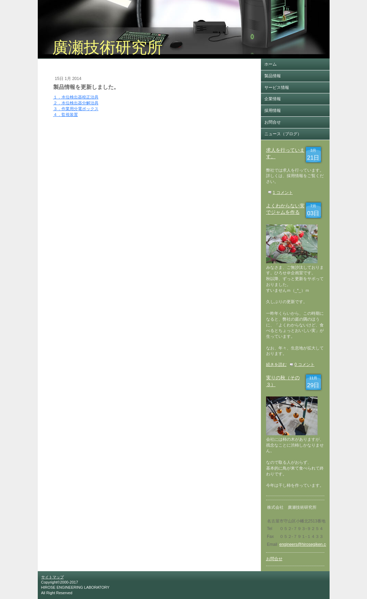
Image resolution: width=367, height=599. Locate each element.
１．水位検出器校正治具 (76, 97)
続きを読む (276, 364)
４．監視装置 (65, 114)
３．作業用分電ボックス (76, 108)
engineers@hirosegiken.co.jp (306, 544)
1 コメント (283, 192)
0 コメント (304, 364)
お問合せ (274, 558)
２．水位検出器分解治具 (76, 103)
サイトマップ (52, 577)
